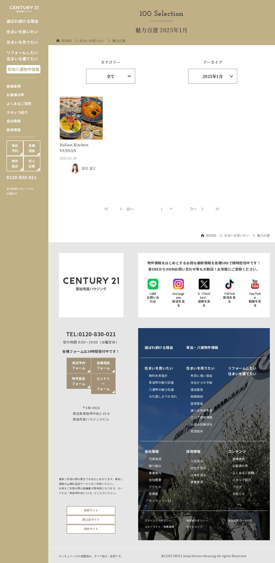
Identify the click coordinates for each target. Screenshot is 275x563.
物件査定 (15, 163)
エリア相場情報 (201, 417)
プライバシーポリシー (158, 520)
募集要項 (197, 482)
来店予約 (15, 148)
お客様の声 (15, 94)
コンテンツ (237, 451)
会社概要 (155, 480)
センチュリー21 (160, 500)
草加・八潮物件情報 (202, 347)
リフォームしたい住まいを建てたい (242, 370)
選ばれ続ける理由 (22, 21)
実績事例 (13, 86)
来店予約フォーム (78, 365)
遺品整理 (197, 389)
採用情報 (13, 129)
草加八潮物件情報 (23, 69)
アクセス (155, 487)
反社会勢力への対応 (240, 520)
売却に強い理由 (201, 375)
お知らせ (238, 493)
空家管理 (197, 403)
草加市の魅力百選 (161, 382)
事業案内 (155, 473)
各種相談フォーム (103, 365)
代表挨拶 (155, 459)
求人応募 (32, 163)
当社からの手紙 (201, 382)
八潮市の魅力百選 (161, 389)
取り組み (155, 466)
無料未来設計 (158, 375)
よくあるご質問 (18, 103)
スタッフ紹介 (17, 112)
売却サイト (91, 529)
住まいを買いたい (22, 31)
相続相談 (197, 396)
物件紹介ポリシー (197, 520)
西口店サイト (91, 519)
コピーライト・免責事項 (159, 526)
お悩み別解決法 (201, 424)
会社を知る (198, 468)
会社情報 (13, 120)
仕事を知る (198, 475)
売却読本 (197, 431)
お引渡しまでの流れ (163, 396)
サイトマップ (194, 526)
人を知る (197, 461)
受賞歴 (153, 493)
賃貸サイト (91, 510)
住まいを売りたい (22, 42)
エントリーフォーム (103, 383)
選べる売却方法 (201, 410)
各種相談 (32, 148)
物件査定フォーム (78, 381)
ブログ (237, 487)
